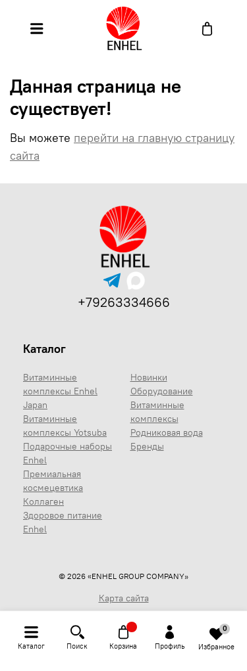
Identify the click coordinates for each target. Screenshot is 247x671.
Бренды (147, 446)
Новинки (148, 377)
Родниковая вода (166, 432)
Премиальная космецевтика (53, 481)
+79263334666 (124, 302)
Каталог (44, 348)
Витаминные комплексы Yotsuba (65, 425)
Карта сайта (124, 598)
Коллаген (43, 501)
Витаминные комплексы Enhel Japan (60, 391)
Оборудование (161, 391)
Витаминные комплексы (157, 412)
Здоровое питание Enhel (62, 522)
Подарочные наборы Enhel (67, 453)
